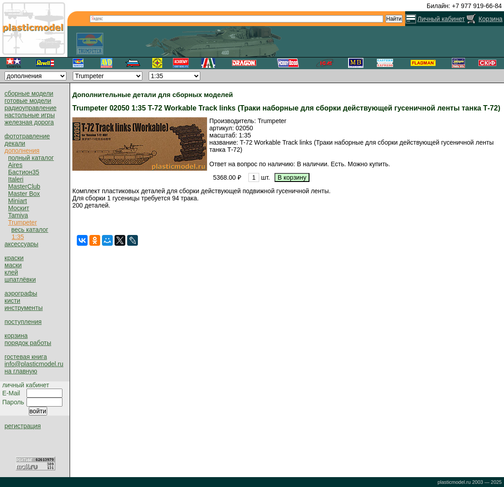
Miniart (17, 200)
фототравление (27, 136)
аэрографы (20, 293)
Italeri (15, 179)
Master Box (24, 193)
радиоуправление (30, 107)
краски (14, 257)
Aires (15, 164)
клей (11, 272)
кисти (12, 300)
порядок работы (27, 342)
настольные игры (29, 115)
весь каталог (29, 229)
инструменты (23, 307)
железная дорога (29, 122)
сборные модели (28, 93)
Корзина (490, 18)
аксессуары (21, 244)
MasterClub (24, 186)
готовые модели (27, 100)
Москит (18, 208)
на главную (20, 371)
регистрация (22, 425)
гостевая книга (25, 356)
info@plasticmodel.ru (33, 363)
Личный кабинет (440, 18)
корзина (15, 335)
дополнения (22, 150)
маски (13, 265)
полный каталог (31, 157)
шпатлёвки (20, 279)
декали (14, 143)
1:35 (18, 236)
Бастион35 (23, 172)
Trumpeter (22, 222)
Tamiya (18, 215)
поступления (23, 321)
